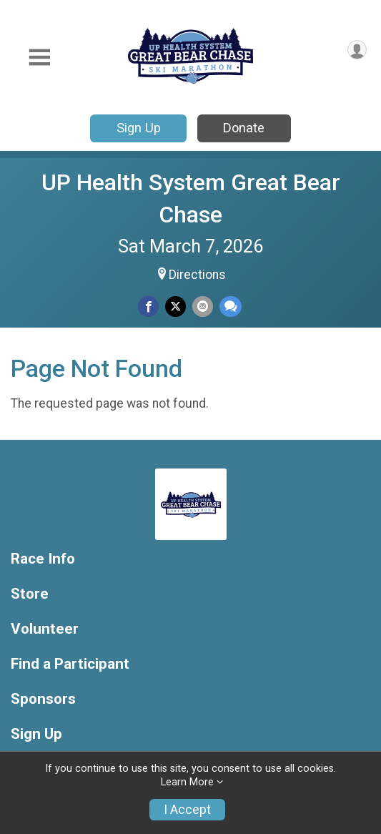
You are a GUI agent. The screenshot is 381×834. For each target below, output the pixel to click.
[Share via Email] (202, 306)
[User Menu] (357, 49)
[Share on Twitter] (175, 306)
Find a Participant (70, 664)
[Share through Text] (230, 306)
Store (30, 594)
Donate (243, 127)
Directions (197, 275)
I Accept (187, 810)
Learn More (187, 782)
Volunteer (45, 629)
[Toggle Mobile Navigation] (39, 57)
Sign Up (139, 127)
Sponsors (43, 699)
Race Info (43, 559)
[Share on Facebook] (148, 306)
